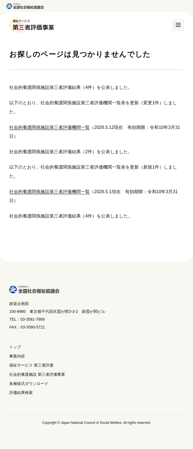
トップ (15, 347)
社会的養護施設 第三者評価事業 (37, 374)
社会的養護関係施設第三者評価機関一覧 (49, 127)
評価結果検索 (21, 392)
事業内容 (17, 356)
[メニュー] (178, 24)
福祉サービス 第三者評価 (31, 365)
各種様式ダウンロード (28, 383)
